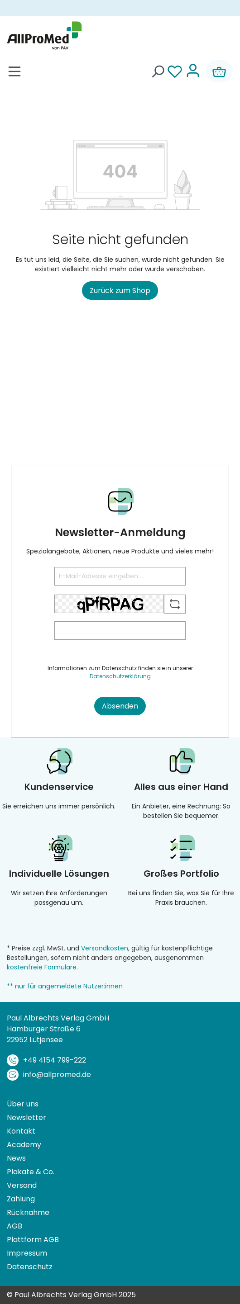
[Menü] (14, 71)
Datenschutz (30, 1266)
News (16, 1158)
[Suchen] (157, 71)
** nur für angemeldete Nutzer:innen (65, 986)
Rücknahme (28, 1212)
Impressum (27, 1253)
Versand (22, 1185)
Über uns (22, 1104)
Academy (24, 1144)
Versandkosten (104, 948)
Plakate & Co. (30, 1172)
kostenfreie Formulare (42, 967)
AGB (14, 1226)
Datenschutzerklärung (120, 676)
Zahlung (21, 1199)
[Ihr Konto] (193, 71)
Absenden (120, 706)
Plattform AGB (33, 1239)
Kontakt (21, 1131)
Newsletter (26, 1117)
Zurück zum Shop (120, 290)
